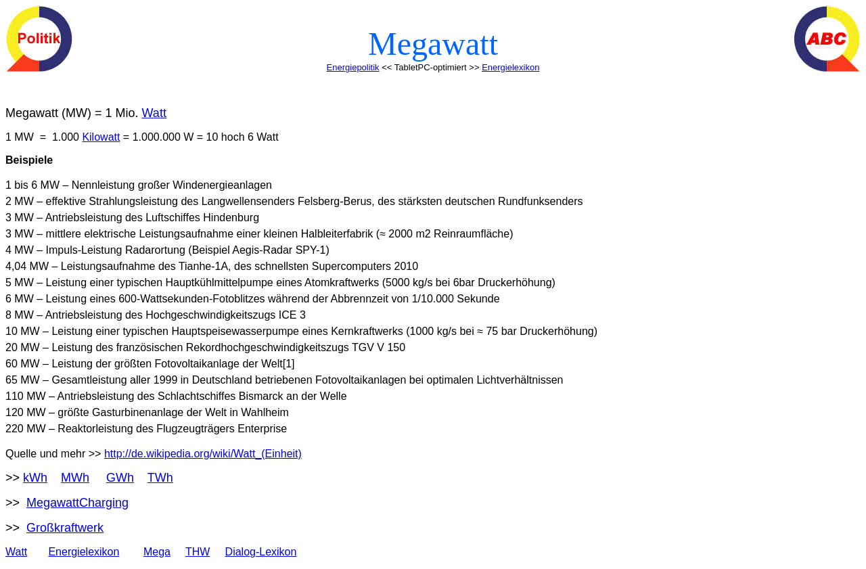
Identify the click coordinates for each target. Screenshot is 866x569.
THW (197, 551)
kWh (35, 477)
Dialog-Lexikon (261, 551)
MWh (75, 477)
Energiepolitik (353, 67)
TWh (160, 477)
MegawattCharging (77, 502)
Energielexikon (510, 67)
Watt (154, 113)
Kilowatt (101, 137)
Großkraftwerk (65, 527)
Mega (156, 551)
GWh (120, 477)
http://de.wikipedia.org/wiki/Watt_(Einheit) (203, 453)
